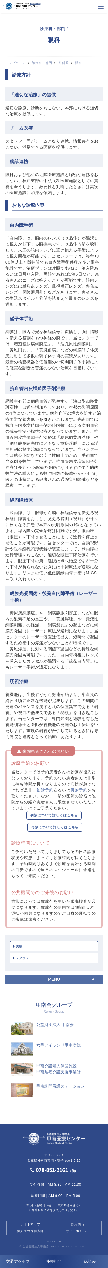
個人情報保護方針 (30, 1231)
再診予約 (79, 790)
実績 (19, 946)
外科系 (64, 63)
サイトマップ (30, 1224)
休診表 (90, 1261)
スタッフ (22, 958)
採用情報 (78, 1224)
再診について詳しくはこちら (55, 827)
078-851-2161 (53, 1170)
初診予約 (45, 790)
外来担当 (54, 1261)
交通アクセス (18, 1261)
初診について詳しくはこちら (54, 815)
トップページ (15, 63)
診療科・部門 (42, 63)
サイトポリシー (78, 1231)
